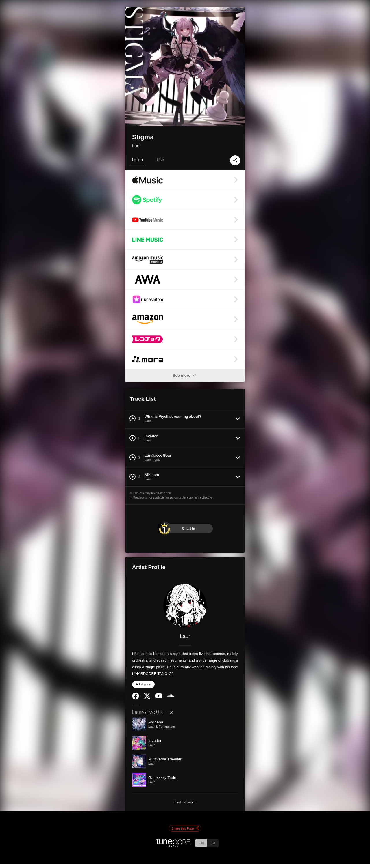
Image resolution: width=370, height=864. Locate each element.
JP (213, 843)
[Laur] (185, 605)
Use (160, 159)
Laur (136, 145)
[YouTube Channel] (158, 697)
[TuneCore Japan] (173, 845)
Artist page (143, 684)
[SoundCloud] (170, 696)
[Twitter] (147, 698)
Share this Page (185, 828)
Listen (137, 159)
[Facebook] (135, 698)
